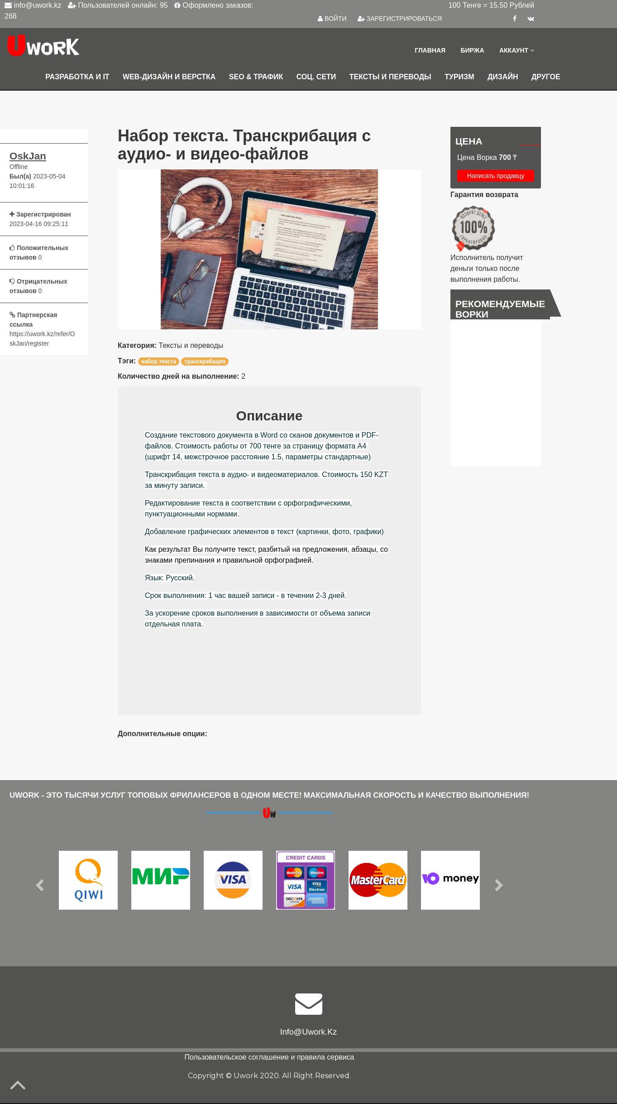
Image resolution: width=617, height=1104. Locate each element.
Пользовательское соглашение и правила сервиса (269, 1058)
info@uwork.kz (308, 1032)
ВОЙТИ (332, 18)
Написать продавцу (496, 176)
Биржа (471, 50)
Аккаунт (516, 50)
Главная (429, 50)
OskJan (28, 157)
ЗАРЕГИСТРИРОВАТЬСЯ (400, 18)
